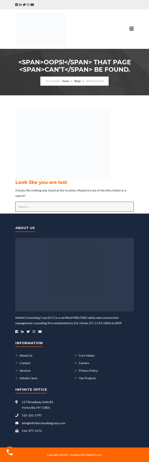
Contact (25, 363)
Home (65, 81)
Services (25, 370)
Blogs (77, 81)
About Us (26, 355)
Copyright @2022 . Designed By (66, 454)
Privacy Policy (88, 370)
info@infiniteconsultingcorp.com (40, 423)
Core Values (87, 355)
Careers (84, 363)
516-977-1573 (28, 431)
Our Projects (87, 378)
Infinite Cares (28, 378)
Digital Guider (94, 454)
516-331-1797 (28, 415)
